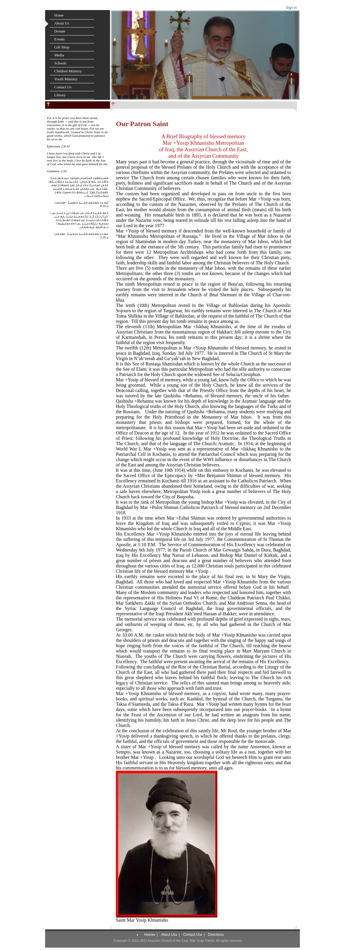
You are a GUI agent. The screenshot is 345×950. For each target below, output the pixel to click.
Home (59, 15)
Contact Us (62, 87)
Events (59, 39)
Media (59, 55)
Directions (216, 935)
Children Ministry (68, 71)
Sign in (291, 8)
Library (60, 95)
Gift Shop (61, 47)
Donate (59, 31)
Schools (60, 63)
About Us (61, 23)
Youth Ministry (66, 79)
